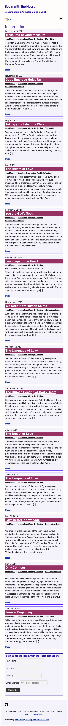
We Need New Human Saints (26, 306)
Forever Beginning (18, 612)
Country (9, 675)
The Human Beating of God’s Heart (30, 392)
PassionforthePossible (14, 87)
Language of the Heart (21, 261)
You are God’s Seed (19, 213)
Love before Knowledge (22, 520)
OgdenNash (29, 268)
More (7, 70)
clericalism (49, 310)
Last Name (11, 668)
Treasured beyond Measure (25, 35)
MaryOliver (49, 39)
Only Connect (15, 567)
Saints (57, 310)
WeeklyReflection (35, 39)
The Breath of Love (19, 169)
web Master (10, 39)
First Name (11, 661)
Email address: (27, 683)
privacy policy (37, 714)
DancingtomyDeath (53, 524)
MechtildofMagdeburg (14, 268)
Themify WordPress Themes (37, 720)
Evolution (21, 173)
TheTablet (49, 616)
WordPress (19, 720)
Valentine (39, 268)
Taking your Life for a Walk (24, 124)
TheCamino (50, 128)
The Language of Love (21, 350)
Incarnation (22, 39)
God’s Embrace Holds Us (23, 80)
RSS (8, 19)
